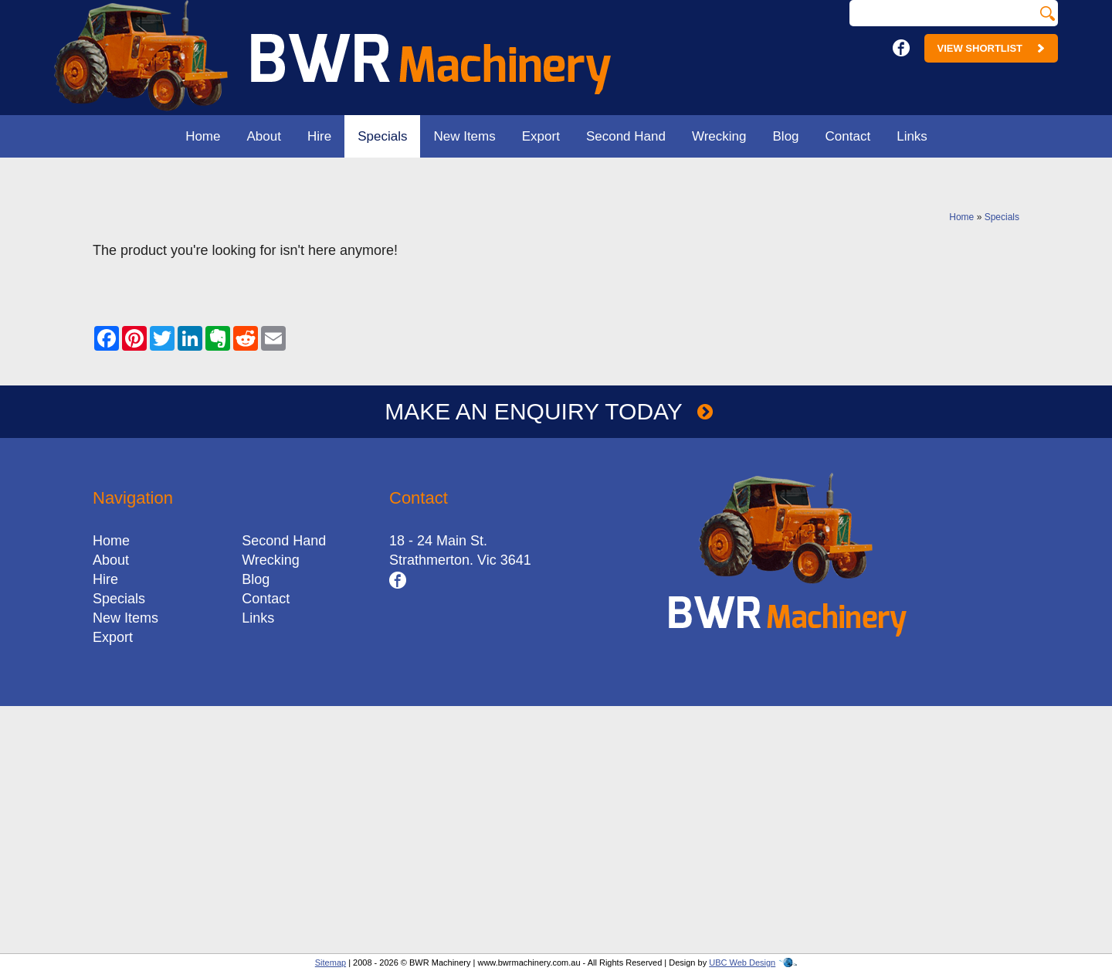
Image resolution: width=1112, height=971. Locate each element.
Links (912, 136)
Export (541, 136)
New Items (464, 136)
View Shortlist (991, 48)
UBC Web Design (742, 962)
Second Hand (626, 136)
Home (202, 136)
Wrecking (719, 136)
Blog (786, 136)
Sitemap (330, 962)
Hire (319, 136)
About (264, 136)
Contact (848, 136)
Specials (382, 136)
